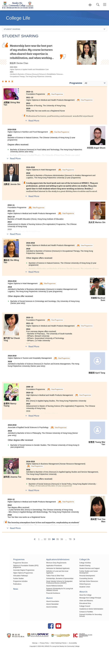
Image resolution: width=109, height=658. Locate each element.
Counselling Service (83, 578)
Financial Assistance (47, 593)
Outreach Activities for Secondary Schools (90, 614)
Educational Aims (82, 603)
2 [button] (6, 81)
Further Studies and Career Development (90, 573)
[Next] (74, 539)
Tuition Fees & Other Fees (49, 575)
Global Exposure (81, 584)
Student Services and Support (86, 570)
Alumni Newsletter (46, 604)
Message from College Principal (87, 598)
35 (57, 539)
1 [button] (3, 81)
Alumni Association (46, 601)
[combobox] (95, 83)
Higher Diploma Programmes (13, 574)
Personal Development (83, 575)
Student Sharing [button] (54, 29)
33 (49, 539)
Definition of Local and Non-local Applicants (54, 573)
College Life (81, 561)
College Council (81, 606)
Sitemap (34, 646)
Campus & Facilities (83, 611)
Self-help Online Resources (85, 581)
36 (61, 539)
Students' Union (81, 587)
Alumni (43, 598)
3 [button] (9, 81)
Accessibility (74, 646)
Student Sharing (81, 567)
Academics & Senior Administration (88, 609)
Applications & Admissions (51, 561)
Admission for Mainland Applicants (51, 570)
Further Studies (8, 580)
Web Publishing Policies (59, 646)
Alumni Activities (45, 607)
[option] (54, 59)
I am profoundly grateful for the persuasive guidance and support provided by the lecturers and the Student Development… (31, 52)
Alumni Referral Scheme (48, 586)
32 (45, 539)
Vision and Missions (83, 600)
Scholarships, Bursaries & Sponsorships (53, 578)
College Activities (82, 564)
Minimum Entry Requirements (50, 564)
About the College (82, 595)
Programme (75, 83)
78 (70, 539)
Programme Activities (10, 583)
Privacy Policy (44, 646)
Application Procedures (47, 567)
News (5, 590)
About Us (80, 591)
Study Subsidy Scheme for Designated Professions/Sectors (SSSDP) (53, 582)
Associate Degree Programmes (14, 572)
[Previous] (35, 539)
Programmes (9, 561)
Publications (7, 586)
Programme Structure (10, 564)
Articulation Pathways (10, 577)
